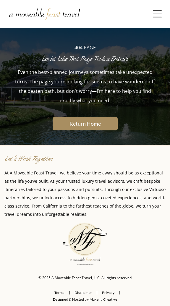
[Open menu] (157, 13)
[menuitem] (60, 292)
